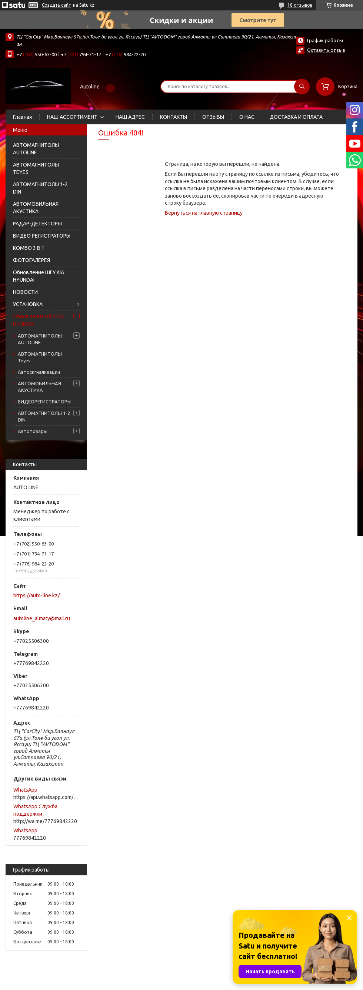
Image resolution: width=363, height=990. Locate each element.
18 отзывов (299, 5)
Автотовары (32, 431)
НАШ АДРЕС (130, 117)
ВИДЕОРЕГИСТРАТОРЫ (44, 401)
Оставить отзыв (326, 50)
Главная (22, 117)
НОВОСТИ (25, 292)
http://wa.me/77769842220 (45, 821)
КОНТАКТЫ (173, 117)
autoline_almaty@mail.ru (41, 618)
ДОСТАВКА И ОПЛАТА (296, 117)
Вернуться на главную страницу (204, 213)
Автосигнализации (39, 372)
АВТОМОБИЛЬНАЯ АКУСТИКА (36, 207)
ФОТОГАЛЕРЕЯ (31, 260)
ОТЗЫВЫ (213, 117)
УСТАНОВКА (28, 304)
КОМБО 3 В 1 (28, 248)
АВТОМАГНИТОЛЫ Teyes (40, 357)
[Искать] (302, 86)
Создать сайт (56, 5)
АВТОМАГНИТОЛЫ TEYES (36, 168)
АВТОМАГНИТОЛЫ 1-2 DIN (40, 188)
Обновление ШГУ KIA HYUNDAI (38, 276)
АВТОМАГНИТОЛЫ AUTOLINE (36, 148)
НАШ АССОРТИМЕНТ (72, 117)
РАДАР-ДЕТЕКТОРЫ (37, 223)
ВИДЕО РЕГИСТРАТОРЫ (41, 236)
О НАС (246, 117)
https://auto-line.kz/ (36, 595)
